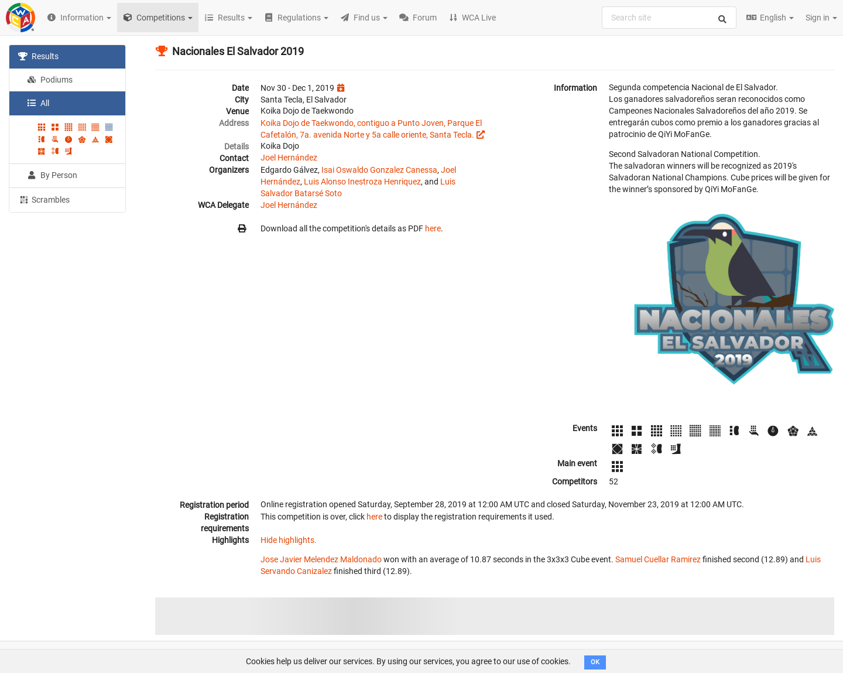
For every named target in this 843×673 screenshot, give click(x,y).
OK (595, 662)
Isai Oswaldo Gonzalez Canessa (379, 170)
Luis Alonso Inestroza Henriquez (362, 181)
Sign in (821, 17)
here (433, 228)
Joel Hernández (289, 157)
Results (38, 56)
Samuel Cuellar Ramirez (658, 559)
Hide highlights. (289, 540)
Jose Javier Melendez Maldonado (321, 559)
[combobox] (669, 17)
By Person (52, 175)
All (38, 103)
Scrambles (44, 199)
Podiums (50, 79)
